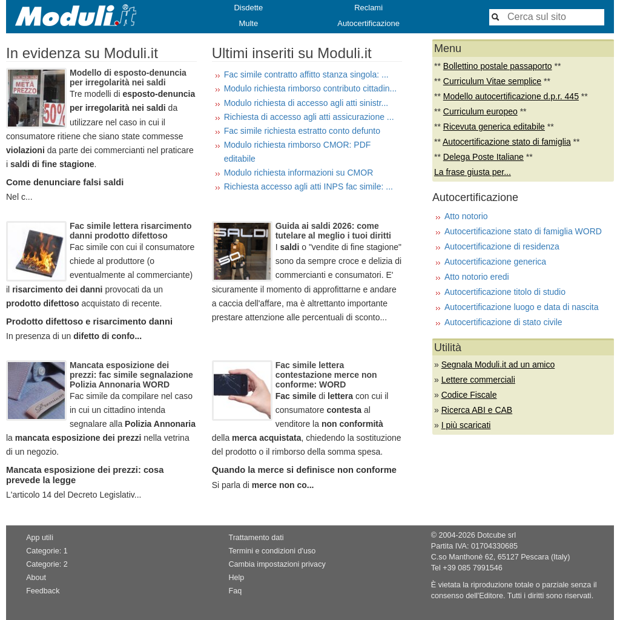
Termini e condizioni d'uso (271, 551)
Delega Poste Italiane (483, 157)
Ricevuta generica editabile (494, 126)
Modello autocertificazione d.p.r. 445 (511, 96)
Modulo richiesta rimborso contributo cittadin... (310, 88)
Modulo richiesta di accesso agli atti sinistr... (306, 103)
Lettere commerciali (478, 379)
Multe (248, 23)
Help (236, 577)
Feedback (42, 591)
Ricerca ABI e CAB (477, 410)
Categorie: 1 (47, 551)
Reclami (368, 7)
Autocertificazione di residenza (501, 246)
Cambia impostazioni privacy (276, 564)
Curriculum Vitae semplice (492, 81)
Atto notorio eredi (476, 277)
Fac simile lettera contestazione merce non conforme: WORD (326, 374)
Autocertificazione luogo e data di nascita (521, 307)
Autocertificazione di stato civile (503, 322)
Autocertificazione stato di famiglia (507, 142)
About (36, 577)
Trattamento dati (255, 537)
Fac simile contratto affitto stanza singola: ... (306, 74)
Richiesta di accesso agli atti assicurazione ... (309, 117)
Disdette (248, 7)
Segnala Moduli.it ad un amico (498, 364)
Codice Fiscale (469, 395)
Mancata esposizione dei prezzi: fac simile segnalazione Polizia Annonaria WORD (131, 374)
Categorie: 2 (47, 564)
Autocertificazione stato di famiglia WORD (523, 231)
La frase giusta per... (472, 172)
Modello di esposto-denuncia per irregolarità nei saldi (128, 77)
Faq (235, 591)
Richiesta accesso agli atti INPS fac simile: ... (308, 186)
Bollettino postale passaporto (497, 66)
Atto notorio (466, 216)
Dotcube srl (496, 535)
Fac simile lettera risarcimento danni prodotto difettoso (131, 230)
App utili (39, 537)
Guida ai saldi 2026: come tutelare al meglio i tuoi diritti (333, 230)
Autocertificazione (368, 23)
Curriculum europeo (480, 111)
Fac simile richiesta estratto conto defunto (302, 131)
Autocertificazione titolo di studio (505, 292)
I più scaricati (466, 425)
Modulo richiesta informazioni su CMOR (299, 172)
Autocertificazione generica (495, 261)
